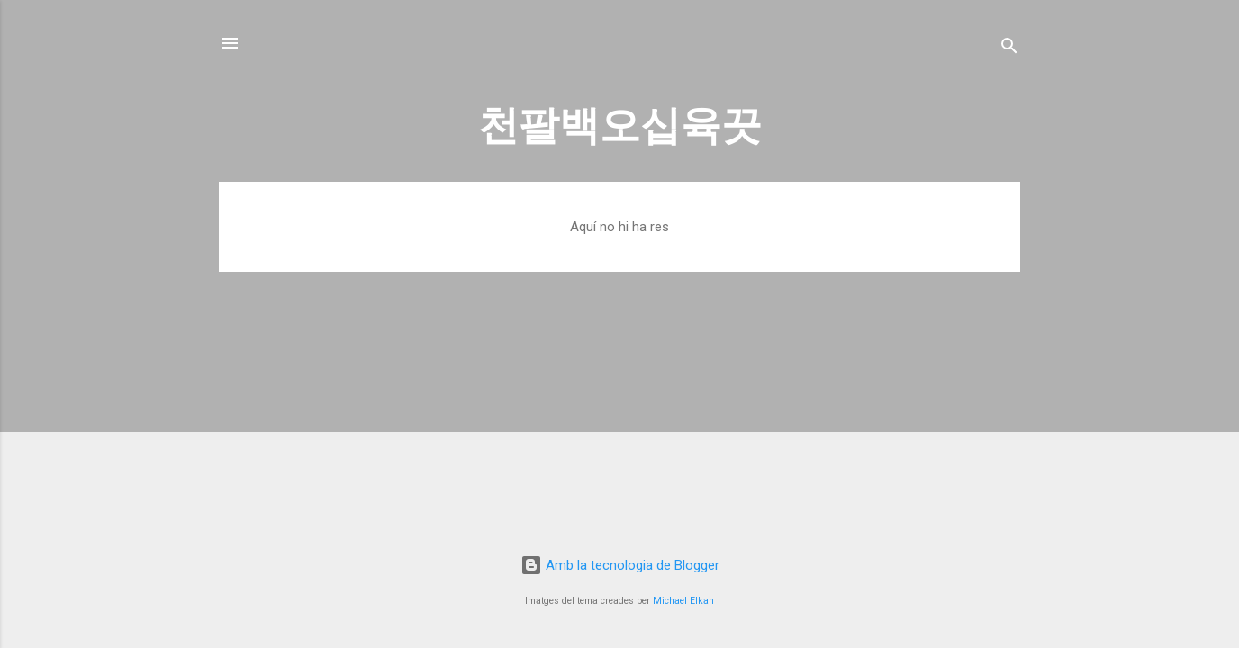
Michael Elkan (683, 601)
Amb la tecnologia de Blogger (619, 565)
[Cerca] (1009, 49)
